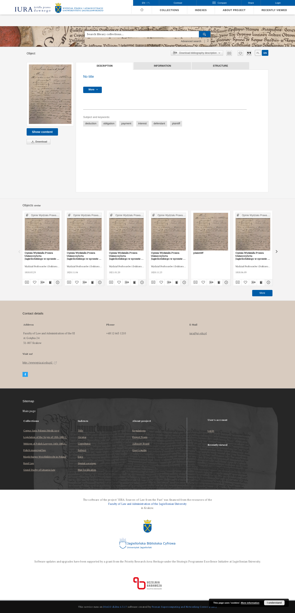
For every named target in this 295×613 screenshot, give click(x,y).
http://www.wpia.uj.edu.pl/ (40, 362)
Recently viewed (274, 10)
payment (126, 123)
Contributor (84, 443)
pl (257, 53)
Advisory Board (140, 443)
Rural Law (28, 463)
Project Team (139, 437)
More (262, 293)
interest (142, 123)
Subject (82, 450)
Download (38, 142)
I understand (274, 602)
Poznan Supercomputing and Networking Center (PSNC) (184, 606)
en (265, 53)
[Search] (205, 34)
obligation (109, 123)
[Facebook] (25, 374)
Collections (169, 10)
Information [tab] (162, 65)
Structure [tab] (220, 65)
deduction (90, 123)
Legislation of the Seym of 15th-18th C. (45, 437)
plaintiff (176, 123)
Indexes (201, 10)
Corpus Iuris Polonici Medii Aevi (41, 430)
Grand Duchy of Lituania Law (39, 469)
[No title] (50, 94)
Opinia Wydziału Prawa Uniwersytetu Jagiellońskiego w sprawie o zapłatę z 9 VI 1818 (252, 255)
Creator (82, 437)
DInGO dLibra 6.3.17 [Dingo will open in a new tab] (115, 606)
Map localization (87, 469)
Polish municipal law (34, 450)
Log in (211, 431)
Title (80, 430)
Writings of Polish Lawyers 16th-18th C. (45, 443)
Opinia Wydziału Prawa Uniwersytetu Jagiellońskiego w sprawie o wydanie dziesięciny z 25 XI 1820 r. (168, 255)
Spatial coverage (87, 463)
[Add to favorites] (240, 53)
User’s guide (139, 450)
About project (234, 10)
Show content (42, 132)
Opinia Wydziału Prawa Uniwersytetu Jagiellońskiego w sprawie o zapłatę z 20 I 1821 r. (126, 255)
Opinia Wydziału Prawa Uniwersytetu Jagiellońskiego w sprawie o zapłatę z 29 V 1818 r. (41, 255)
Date (80, 456)
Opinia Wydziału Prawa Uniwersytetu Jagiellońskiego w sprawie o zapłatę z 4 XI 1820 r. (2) (84, 255)
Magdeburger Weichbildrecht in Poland (44, 456)
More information (250, 603)
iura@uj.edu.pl (198, 333)
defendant (159, 123)
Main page (29, 411)
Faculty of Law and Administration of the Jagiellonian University (147, 504)
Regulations (138, 430)
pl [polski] (149, 3)
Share (251, 3)
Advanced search (191, 41)
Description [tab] (104, 65)
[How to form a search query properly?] (208, 41)
